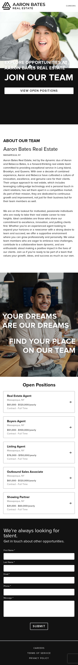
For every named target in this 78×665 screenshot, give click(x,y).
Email (7, 574)
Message (8, 598)
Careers (39, 648)
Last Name (9, 562)
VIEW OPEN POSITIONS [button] (39, 90)
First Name (9, 550)
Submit (39, 626)
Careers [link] (71, 6)
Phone (7, 586)
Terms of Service (39, 653)
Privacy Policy (39, 658)
